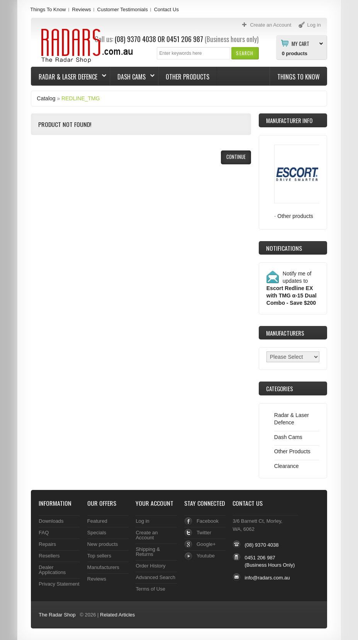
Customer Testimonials (122, 9)
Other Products (187, 76)
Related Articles (117, 615)
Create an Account (147, 535)
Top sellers (99, 556)
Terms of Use (150, 589)
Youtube (206, 556)
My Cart (300, 43)
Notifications (284, 248)
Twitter (204, 532)
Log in (142, 521)
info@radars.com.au (267, 578)
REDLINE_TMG (80, 98)
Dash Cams (132, 76)
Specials (96, 532)
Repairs (47, 544)
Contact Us (166, 9)
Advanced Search (155, 577)
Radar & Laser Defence (68, 76)
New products (102, 544)
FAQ (44, 532)
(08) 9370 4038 (261, 545)
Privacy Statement (59, 584)
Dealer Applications (52, 569)
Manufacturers (103, 567)
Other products (295, 216)
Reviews (81, 9)
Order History (150, 566)
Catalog (46, 98)
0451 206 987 (184, 39)
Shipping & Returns (148, 551)
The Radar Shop (57, 615)
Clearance (286, 466)
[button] (244, 53)
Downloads (51, 521)
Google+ (206, 544)
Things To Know (48, 9)
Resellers (49, 556)
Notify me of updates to (291, 288)
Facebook (208, 521)
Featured (97, 521)
